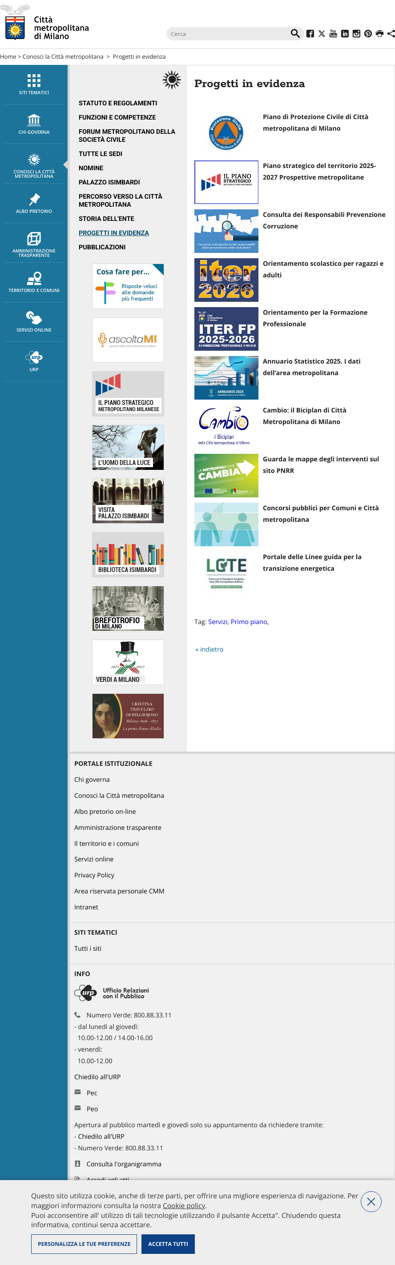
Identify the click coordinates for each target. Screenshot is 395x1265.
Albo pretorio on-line (105, 812)
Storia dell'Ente (106, 219)
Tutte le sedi (100, 154)
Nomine (91, 168)
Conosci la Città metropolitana (63, 56)
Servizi (217, 622)
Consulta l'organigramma (124, 1164)
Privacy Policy (94, 875)
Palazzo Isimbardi (109, 182)
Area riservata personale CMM (119, 891)
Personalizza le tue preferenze (84, 1244)
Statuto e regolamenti (118, 103)
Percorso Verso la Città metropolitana (120, 200)
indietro (212, 649)
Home (8, 56)
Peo (92, 1109)
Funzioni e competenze (117, 117)
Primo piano (249, 622)
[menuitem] (34, 84)
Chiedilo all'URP (98, 1077)
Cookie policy (184, 1205)
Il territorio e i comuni (106, 844)
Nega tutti (371, 1201)
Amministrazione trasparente (34, 245)
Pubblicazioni (102, 247)
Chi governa (92, 780)
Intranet (86, 907)
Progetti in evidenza (139, 56)
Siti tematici (34, 85)
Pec (92, 1093)
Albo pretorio (34, 203)
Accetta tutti (168, 1244)
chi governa (34, 124)
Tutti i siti (87, 949)
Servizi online (34, 322)
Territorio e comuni (34, 283)
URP (34, 362)
